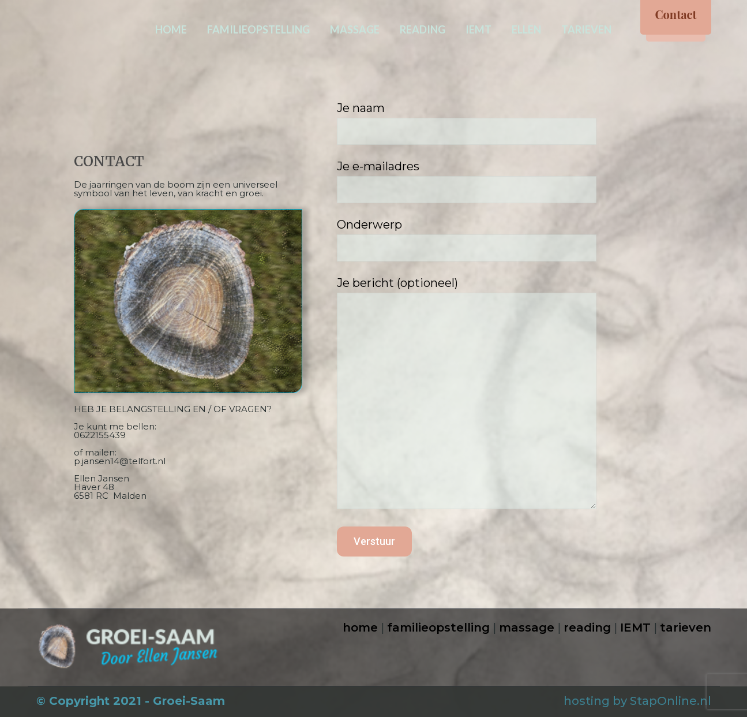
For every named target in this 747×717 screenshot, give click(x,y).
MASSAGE (355, 29)
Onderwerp (505, 240)
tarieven (685, 627)
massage (526, 627)
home (360, 627)
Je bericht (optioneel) (505, 395)
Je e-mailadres (505, 181)
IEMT (478, 29)
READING (422, 29)
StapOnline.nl (670, 701)
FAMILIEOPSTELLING (258, 29)
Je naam (505, 123)
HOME (171, 29)
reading (587, 627)
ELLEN (526, 29)
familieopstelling (438, 627)
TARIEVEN (586, 29)
